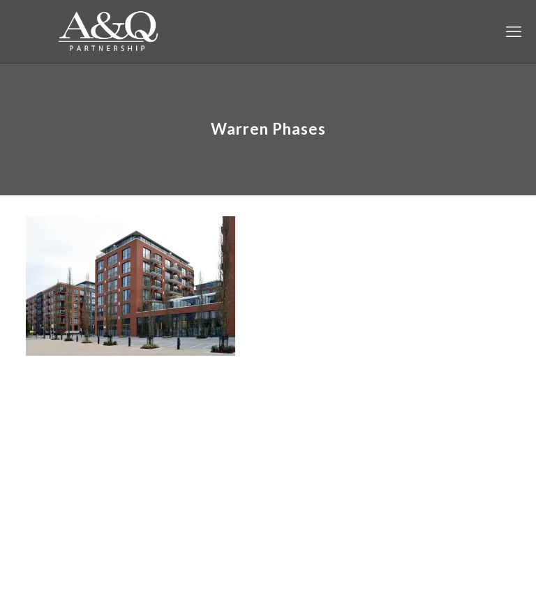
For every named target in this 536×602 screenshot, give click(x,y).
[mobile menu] (514, 31)
